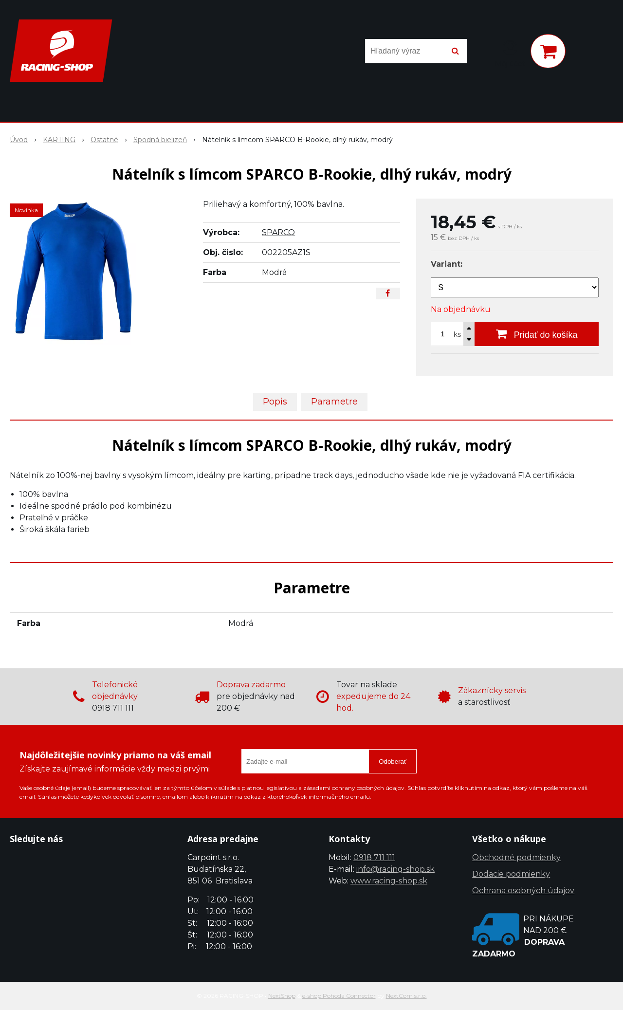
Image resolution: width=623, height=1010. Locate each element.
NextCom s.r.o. (406, 995)
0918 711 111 (374, 857)
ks (457, 334)
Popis (275, 401)
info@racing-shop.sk (395, 869)
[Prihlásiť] (510, 53)
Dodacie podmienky (511, 874)
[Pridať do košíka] (537, 334)
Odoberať (392, 761)
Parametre (334, 401)
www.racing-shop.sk (388, 880)
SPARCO (278, 232)
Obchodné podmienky (516, 857)
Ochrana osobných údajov (523, 890)
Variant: (446, 264)
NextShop (281, 995)
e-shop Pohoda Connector (339, 995)
